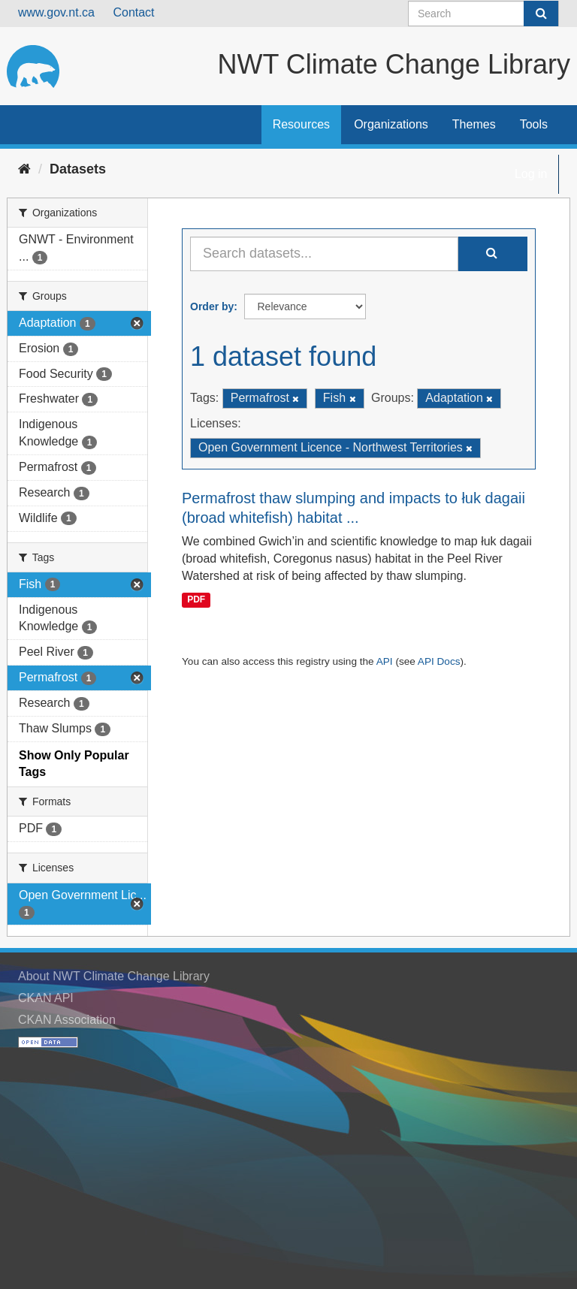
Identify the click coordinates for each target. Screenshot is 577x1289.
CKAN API (46, 998)
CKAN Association (67, 1019)
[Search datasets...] (324, 254)
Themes (474, 124)
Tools (534, 124)
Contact (133, 12)
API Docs (439, 661)
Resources (301, 124)
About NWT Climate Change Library (114, 976)
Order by (212, 306)
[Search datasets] (483, 13)
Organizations (391, 124)
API (384, 661)
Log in (531, 174)
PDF (196, 599)
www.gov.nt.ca (56, 12)
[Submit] (541, 13)
